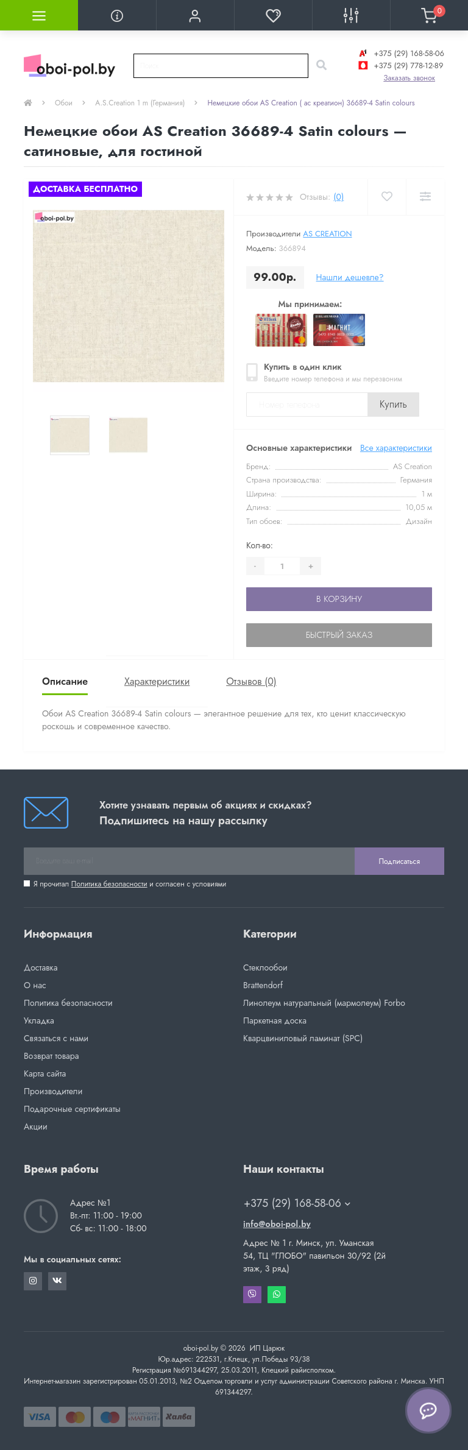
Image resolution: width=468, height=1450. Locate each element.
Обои (64, 102)
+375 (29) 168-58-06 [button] (297, 1204)
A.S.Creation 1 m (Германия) (140, 102)
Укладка (39, 1020)
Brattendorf (263, 985)
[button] (195, 15)
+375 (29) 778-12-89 (399, 65)
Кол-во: (259, 545)
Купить (393, 404)
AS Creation (327, 233)
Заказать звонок (409, 77)
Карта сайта (45, 1073)
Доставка (40, 967)
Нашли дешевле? (350, 277)
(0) (338, 197)
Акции (36, 1126)
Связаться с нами (56, 1038)
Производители (53, 1091)
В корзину (338, 599)
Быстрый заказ (339, 635)
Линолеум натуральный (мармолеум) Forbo (324, 1003)
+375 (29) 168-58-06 (400, 53)
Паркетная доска (275, 1020)
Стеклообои (265, 967)
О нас (35, 985)
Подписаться (399, 861)
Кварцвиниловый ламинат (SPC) (303, 1038)
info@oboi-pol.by (277, 1224)
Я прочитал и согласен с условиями (130, 884)
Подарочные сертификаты (72, 1109)
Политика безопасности (109, 884)
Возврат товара (51, 1056)
